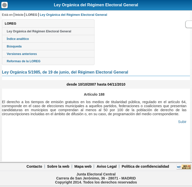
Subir (182, 122)
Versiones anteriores (22, 54)
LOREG (32, 15)
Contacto (34, 166)
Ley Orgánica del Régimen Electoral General (96, 5)
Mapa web (83, 166)
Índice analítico (18, 39)
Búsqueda (14, 46)
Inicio (19, 15)
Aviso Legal (106, 166)
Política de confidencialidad (145, 166)
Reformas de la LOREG (23, 61)
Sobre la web (58, 166)
